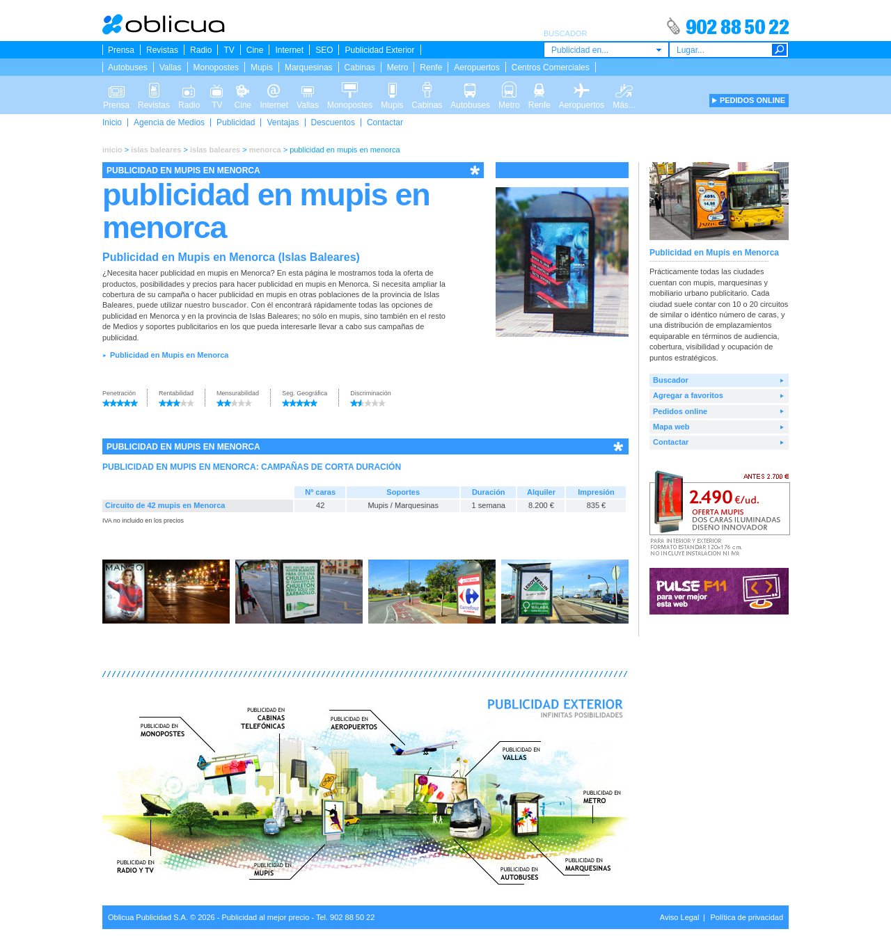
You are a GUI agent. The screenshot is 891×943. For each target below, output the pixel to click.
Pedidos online (680, 411)
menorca (265, 149)
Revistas (162, 50)
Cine (255, 50)
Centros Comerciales (551, 67)
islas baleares (156, 149)
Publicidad (235, 122)
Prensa (121, 50)
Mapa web (671, 426)
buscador (229, 305)
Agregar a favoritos (688, 395)
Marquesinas (309, 67)
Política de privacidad (746, 917)
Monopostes (216, 67)
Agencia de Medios (169, 122)
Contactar (385, 122)
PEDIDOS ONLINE (752, 100)
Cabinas (360, 67)
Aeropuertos (476, 67)
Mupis (262, 67)
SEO (324, 50)
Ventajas (283, 122)
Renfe (431, 67)
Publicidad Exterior (379, 50)
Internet (289, 50)
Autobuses (128, 67)
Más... (624, 89)
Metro (398, 67)
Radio (201, 50)
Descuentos (333, 122)
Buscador (670, 380)
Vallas (170, 67)
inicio (112, 149)
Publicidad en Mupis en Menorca (169, 355)
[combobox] (606, 50)
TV (228, 50)
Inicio (112, 122)
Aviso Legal (680, 917)
